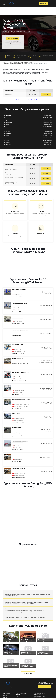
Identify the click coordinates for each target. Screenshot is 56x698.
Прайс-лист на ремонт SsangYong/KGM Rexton (28, 99)
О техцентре (6, 695)
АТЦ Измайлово (7, 144)
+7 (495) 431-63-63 (47, 126)
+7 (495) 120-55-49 (47, 140)
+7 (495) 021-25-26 (47, 144)
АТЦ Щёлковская (7, 120)
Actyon (17, 696)
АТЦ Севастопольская (8, 129)
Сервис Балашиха (17, 358)
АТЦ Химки (6, 124)
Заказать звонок (44, 686)
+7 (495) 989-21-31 (47, 124)
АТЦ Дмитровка (7, 115)
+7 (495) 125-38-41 (47, 138)
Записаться (46, 94)
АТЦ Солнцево (7, 137)
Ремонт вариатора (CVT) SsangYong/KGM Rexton (11, 183)
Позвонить (43, 3)
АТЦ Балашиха (7, 126)
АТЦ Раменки (6, 142)
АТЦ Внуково (6, 140)
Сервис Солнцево (17, 427)
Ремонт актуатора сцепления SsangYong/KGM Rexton (12, 173)
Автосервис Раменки (18, 455)
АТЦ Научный (7, 131)
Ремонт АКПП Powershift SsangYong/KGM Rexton (11, 168)
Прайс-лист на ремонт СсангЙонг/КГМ (39, 693)
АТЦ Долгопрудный (8, 117)
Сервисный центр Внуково (20, 441)
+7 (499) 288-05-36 (47, 131)
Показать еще (28, 673)
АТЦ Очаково (6, 135)
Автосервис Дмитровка (19, 289)
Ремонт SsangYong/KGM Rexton (24, 62)
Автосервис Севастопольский (21, 372)
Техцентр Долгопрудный (19, 303)
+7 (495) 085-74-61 (47, 122)
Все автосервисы (13, 38)
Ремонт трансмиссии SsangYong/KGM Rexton (15, 63)
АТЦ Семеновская (8, 122)
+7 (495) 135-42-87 (47, 142)
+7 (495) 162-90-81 (47, 120)
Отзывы (5, 697)
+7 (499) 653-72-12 (47, 129)
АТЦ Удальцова (7, 133)
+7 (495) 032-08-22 (47, 117)
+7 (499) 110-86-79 (47, 133)
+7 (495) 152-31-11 (47, 135)
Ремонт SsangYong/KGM (9, 62)
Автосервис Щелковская (19, 317)
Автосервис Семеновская (20, 330)
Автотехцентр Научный (19, 386)
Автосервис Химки (17, 344)
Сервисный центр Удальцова (21, 399)
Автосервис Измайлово (19, 468)
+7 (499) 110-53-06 (47, 115)
